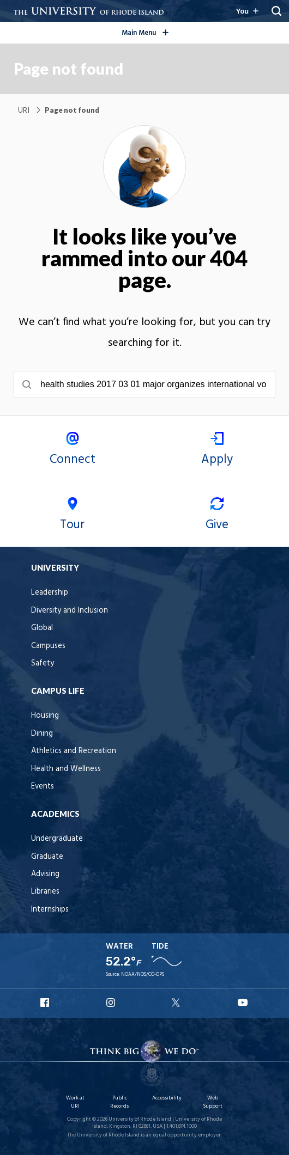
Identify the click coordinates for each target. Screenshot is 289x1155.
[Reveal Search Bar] (276, 11)
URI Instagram (111, 1002)
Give (216, 516)
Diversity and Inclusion (69, 610)
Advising (45, 874)
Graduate (47, 857)
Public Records (119, 1102)
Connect (72, 450)
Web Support (212, 1102)
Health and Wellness (66, 769)
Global (42, 628)
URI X (177, 1002)
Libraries (45, 891)
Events (42, 786)
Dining (42, 734)
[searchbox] (144, 384)
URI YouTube (243, 1002)
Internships (50, 909)
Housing (45, 716)
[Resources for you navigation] (246, 11)
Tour (72, 516)
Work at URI (75, 1102)
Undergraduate (57, 839)
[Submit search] (26, 384)
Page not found (68, 68)
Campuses (48, 646)
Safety (42, 663)
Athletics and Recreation (73, 751)
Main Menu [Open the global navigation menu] (162, 31)
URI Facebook (45, 1002)
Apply (216, 450)
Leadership (49, 592)
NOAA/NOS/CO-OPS (142, 975)
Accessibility (167, 1098)
